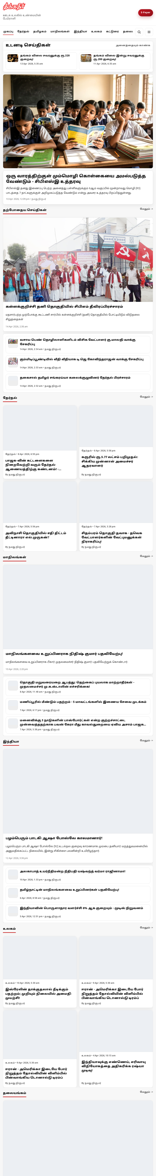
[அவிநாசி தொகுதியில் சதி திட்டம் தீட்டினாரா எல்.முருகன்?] (40, 502)
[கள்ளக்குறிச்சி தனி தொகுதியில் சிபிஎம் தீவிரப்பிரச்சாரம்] (78, 259)
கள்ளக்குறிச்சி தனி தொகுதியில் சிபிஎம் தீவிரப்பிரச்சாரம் (64, 307)
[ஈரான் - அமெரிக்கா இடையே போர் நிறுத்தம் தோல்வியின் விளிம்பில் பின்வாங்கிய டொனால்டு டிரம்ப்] (116, 957)
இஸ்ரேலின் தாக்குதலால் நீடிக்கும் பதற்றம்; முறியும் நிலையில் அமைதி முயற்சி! (38, 994)
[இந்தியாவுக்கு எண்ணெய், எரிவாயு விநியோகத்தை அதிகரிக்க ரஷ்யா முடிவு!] (116, 1031)
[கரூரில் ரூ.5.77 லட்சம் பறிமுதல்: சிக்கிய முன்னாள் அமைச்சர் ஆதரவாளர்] (116, 426)
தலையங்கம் (132, 31)
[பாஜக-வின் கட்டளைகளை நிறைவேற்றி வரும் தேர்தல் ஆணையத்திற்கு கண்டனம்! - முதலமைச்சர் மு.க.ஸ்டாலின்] (40, 428)
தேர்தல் (23, 31)
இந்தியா (80, 31)
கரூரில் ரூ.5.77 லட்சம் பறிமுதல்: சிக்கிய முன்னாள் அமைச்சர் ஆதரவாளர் (109, 462)
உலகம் (96, 31)
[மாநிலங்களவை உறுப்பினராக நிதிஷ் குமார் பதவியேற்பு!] (78, 607)
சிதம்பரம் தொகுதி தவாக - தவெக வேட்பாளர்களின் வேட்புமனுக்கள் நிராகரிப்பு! (111, 538)
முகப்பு (8, 31)
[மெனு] (149, 32)
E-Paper (145, 12)
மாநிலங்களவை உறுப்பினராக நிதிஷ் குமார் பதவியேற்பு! (64, 654)
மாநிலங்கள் (60, 31)
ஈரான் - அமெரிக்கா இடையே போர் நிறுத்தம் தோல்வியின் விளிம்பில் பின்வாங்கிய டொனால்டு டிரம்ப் (112, 994)
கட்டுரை (112, 31)
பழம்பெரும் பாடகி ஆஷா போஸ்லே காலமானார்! (54, 838)
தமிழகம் (39, 31)
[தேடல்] (139, 32)
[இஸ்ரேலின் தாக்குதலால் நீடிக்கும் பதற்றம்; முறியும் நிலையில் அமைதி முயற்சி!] (40, 957)
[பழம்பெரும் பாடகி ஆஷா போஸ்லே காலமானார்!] (78, 791)
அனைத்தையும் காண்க (133, 45)
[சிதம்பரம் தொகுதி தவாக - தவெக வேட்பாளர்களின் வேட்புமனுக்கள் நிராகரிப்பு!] (116, 502)
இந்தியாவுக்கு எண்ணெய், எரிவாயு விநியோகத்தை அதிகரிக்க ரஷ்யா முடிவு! (113, 1066)
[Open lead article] (78, 121)
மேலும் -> (146, 209)
